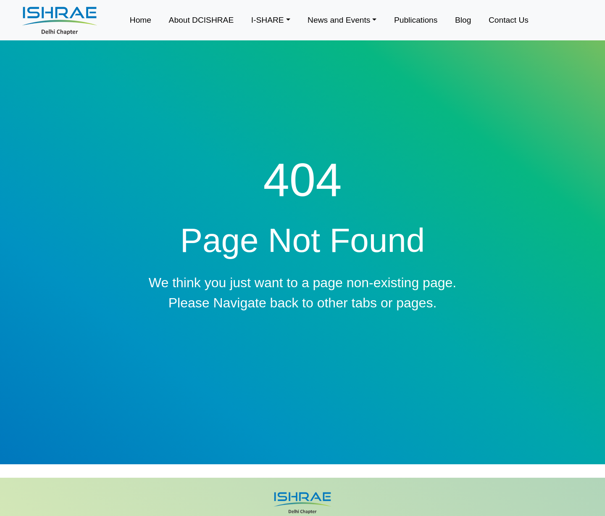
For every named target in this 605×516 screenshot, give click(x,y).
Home (140, 20)
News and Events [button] (339, 20)
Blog (463, 20)
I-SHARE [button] (267, 20)
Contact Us (509, 20)
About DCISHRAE (201, 20)
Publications (415, 20)
